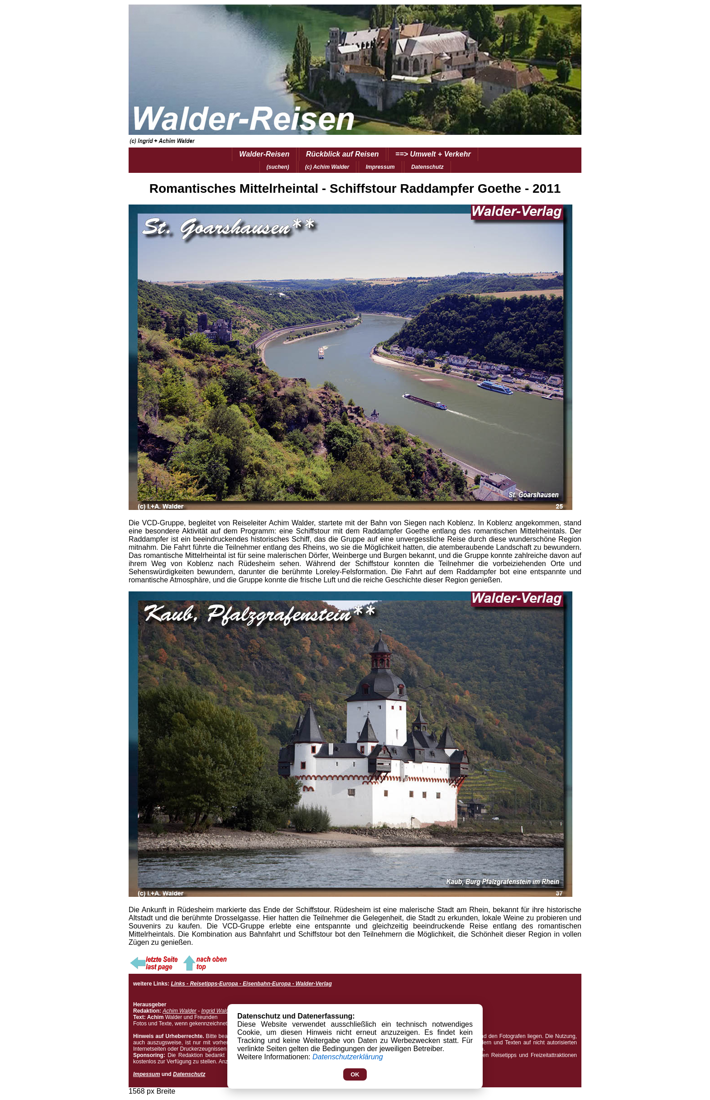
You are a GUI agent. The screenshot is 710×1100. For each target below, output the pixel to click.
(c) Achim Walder (327, 167)
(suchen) (278, 167)
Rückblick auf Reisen (342, 154)
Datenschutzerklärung (347, 1057)
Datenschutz (427, 167)
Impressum (380, 167)
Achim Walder (179, 1011)
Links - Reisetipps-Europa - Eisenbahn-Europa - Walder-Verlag (251, 984)
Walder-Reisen (264, 154)
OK (355, 1074)
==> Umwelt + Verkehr (433, 154)
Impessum (146, 1074)
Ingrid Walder (217, 1011)
